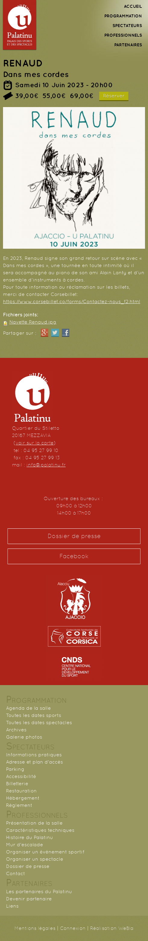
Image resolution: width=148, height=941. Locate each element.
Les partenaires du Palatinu (39, 891)
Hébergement (22, 798)
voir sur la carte (35, 443)
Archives (16, 730)
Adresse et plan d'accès (34, 762)
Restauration (21, 791)
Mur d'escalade (24, 844)
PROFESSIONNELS (123, 35)
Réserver (113, 96)
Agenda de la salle (28, 708)
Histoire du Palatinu (29, 837)
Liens (12, 906)
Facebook (74, 556)
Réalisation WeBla (112, 928)
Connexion (73, 928)
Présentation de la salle (34, 823)
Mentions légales (34, 928)
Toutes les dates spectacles (39, 722)
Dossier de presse (74, 536)
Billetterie (17, 783)
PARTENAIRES (128, 44)
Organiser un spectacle (34, 859)
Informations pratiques (34, 755)
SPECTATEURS (127, 25)
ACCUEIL (133, 6)
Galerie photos (24, 737)
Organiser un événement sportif (45, 852)
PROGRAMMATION (123, 16)
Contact (15, 873)
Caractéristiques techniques (40, 830)
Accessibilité (21, 776)
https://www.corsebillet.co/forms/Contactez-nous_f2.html (71, 301)
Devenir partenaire (29, 899)
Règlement (19, 805)
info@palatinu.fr (46, 465)
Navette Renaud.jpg (32, 322)
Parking (15, 769)
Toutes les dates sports (33, 715)
